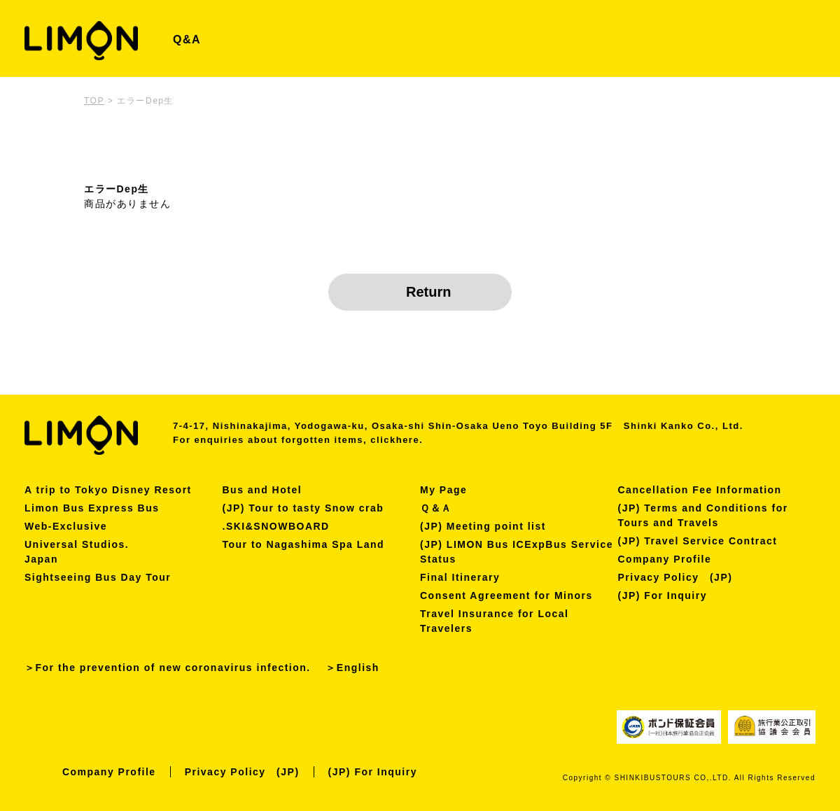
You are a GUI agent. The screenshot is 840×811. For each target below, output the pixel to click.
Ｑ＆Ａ (436, 508)
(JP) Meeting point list (483, 526)
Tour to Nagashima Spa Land (304, 544)
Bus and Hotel (262, 489)
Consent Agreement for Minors (506, 595)
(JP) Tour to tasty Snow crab (303, 508)
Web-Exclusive (65, 526)
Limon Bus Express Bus (92, 508)
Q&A (187, 39)
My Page (443, 489)
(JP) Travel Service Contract (698, 540)
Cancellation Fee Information (700, 489)
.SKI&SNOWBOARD (276, 526)
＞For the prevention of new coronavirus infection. (167, 667)
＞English (352, 667)
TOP (94, 101)
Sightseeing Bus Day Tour (97, 577)
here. (410, 440)
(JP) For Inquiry (662, 595)
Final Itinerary (460, 577)
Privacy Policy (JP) (675, 577)
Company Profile (665, 559)
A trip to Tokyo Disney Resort (108, 489)
